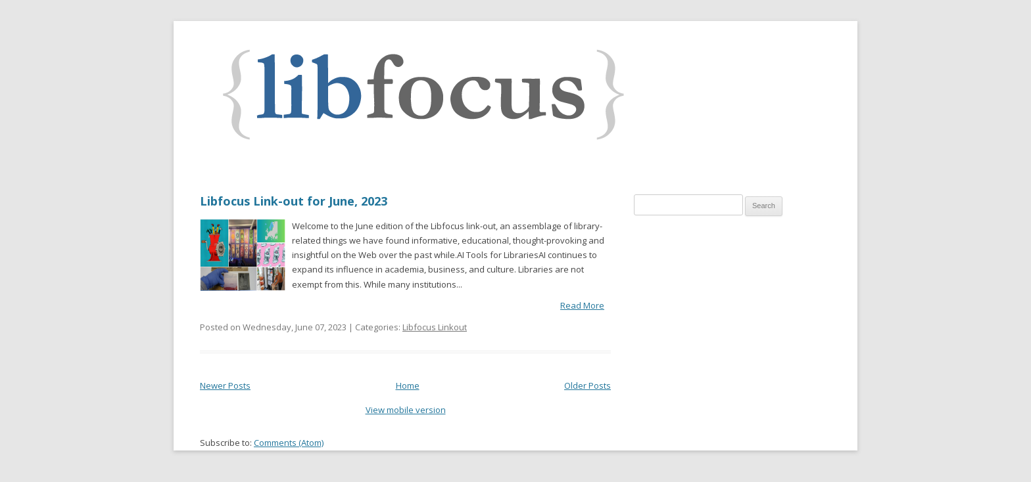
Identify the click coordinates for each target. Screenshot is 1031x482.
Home (408, 385)
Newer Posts (225, 385)
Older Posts (587, 385)
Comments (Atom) (289, 443)
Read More (582, 305)
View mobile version (406, 410)
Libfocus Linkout (434, 327)
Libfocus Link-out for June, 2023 (293, 201)
